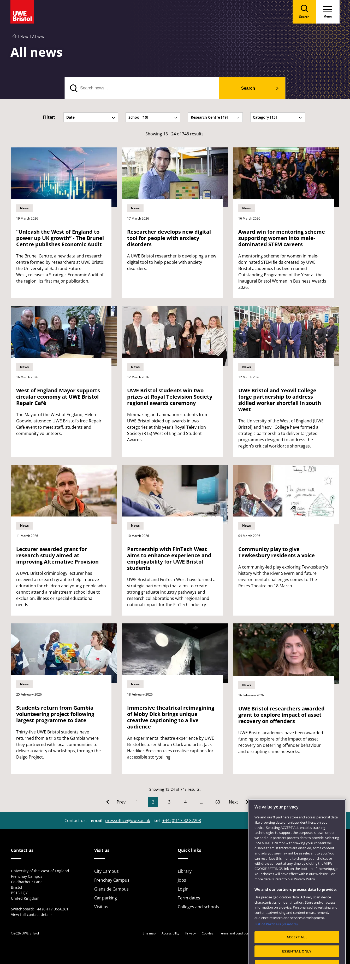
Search (248, 88)
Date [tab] (90, 117)
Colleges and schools (198, 907)
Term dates (189, 898)
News (24, 36)
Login (183, 889)
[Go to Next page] (238, 802)
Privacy (190, 933)
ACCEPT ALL (297, 949)
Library (185, 871)
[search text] (141, 88)
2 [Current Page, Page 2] (153, 802)
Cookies (207, 933)
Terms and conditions (235, 933)
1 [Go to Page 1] (137, 802)
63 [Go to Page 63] (217, 802)
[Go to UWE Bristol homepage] (14, 36)
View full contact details (31, 914)
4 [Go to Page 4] (185, 802)
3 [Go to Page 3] (169, 802)
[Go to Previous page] (116, 802)
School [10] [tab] (152, 117)
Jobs (182, 880)
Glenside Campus (111, 889)
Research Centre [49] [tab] (215, 117)
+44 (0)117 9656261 (51, 908)
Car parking (105, 898)
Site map (149, 933)
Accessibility (170, 933)
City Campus (106, 871)
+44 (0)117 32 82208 (181, 820)
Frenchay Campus (111, 880)
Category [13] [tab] (277, 117)
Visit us (101, 907)
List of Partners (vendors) (276, 936)
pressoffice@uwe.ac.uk (127, 820)
